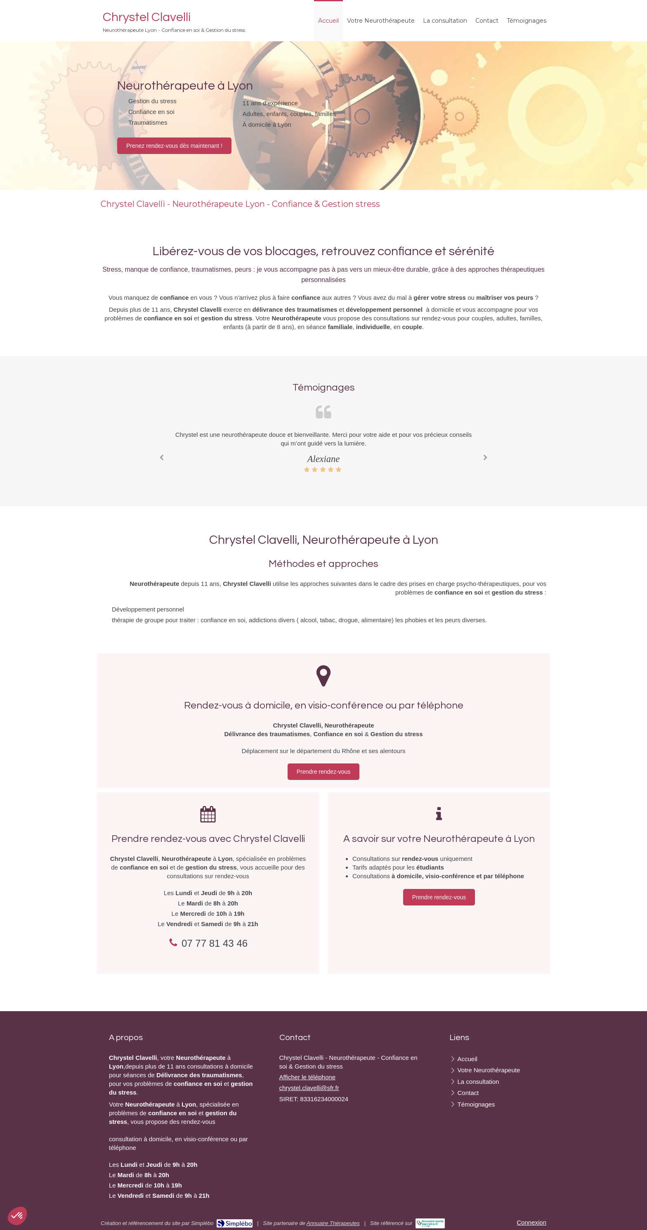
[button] (17, 1216)
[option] (323, 451)
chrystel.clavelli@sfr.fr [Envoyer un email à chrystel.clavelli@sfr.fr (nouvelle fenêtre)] (309, 1087)
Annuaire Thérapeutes (333, 1223)
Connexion (531, 1222)
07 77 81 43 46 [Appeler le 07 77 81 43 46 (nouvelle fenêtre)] (215, 943)
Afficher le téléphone (307, 1077)
